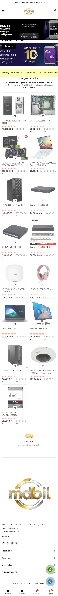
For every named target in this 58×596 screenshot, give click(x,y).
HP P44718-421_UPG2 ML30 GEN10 (14, 123)
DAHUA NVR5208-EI (39, 207)
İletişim (5, 536)
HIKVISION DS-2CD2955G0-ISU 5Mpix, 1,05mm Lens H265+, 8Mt (42, 373)
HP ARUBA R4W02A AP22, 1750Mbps (13, 292)
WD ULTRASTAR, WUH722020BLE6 (9, 415)
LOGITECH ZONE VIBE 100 (41, 291)
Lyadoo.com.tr (25, 583)
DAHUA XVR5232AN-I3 (40, 249)
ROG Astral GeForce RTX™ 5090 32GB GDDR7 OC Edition (13, 165)
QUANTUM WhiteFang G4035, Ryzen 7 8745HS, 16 (43, 165)
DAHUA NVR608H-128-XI (12, 249)
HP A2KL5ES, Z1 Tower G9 (13, 207)
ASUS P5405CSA (9, 330)
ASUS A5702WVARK (38, 330)
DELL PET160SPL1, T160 (40, 122)
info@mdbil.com (13, 528)
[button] (28, 65)
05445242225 (13, 532)
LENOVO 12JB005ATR (11, 372)
